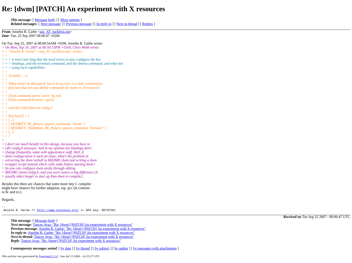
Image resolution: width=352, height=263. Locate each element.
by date (66, 250)
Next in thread (127, 24)
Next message (51, 24)
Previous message (78, 24)
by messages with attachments (155, 250)
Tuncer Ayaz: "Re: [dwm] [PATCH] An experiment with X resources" (83, 226)
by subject (102, 250)
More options (70, 20)
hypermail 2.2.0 (48, 257)
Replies (147, 24)
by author (121, 250)
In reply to (104, 24)
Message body (45, 20)
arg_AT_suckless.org (55, 32)
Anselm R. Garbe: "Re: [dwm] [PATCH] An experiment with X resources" (92, 230)
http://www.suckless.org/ (58, 211)
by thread (83, 250)
